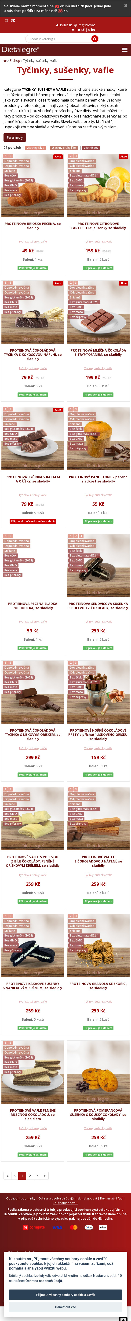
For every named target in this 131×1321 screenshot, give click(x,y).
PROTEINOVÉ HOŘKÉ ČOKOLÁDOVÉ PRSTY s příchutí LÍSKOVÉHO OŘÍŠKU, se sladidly (98, 729)
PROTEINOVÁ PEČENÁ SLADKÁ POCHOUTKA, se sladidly (32, 601)
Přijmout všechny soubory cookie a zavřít (65, 1295)
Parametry (15, 132)
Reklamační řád (111, 1194)
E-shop (15, 56)
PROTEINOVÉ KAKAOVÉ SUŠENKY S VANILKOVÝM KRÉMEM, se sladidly (32, 981)
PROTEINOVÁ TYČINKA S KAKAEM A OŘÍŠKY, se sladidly (33, 474)
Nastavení (100, 1276)
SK (13, 20)
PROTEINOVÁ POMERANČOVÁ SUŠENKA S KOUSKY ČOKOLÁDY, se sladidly (98, 1109)
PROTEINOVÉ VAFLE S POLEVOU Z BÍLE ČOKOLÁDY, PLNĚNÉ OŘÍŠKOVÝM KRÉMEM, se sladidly (33, 856)
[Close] (125, 5)
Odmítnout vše (65, 1307)
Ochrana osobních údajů (56, 1194)
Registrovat (116, 20)
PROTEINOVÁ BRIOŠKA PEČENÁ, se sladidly (33, 221)
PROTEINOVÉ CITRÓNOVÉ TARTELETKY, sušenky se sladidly (98, 221)
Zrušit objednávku (65, 1198)
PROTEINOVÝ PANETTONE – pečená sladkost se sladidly (98, 474)
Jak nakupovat (87, 1194)
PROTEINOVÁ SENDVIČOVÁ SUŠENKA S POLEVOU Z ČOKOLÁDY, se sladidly (98, 601)
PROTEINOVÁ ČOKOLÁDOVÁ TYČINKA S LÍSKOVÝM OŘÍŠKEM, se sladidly (33, 729)
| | (115, 25)
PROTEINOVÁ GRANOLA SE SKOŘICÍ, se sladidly (98, 981)
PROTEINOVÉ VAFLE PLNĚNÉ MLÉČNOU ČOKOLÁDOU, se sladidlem (33, 1109)
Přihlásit (96, 20)
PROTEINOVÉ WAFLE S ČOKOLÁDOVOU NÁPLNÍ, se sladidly (98, 856)
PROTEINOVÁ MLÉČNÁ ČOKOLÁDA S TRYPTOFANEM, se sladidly (98, 347)
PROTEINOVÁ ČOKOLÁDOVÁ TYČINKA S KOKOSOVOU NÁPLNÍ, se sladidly (33, 349)
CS (7, 20)
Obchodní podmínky (20, 1194)
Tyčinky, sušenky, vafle (33, 237)
